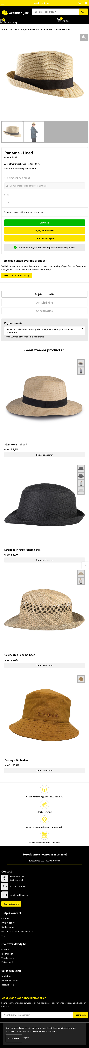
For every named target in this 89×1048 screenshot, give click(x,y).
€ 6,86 (11, 659)
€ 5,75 (11, 449)
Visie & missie (7, 957)
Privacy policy (7, 922)
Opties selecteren (44, 454)
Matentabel (7, 962)
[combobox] (55, 12)
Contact (5, 918)
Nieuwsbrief (7, 953)
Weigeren (26, 1038)
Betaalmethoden (9, 980)
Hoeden (49, 29)
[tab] (44, 294)
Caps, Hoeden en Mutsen (31, 29)
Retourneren (7, 984)
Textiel (13, 29)
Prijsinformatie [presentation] (44, 294)
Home (4, 29)
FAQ (3, 935)
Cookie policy (7, 927)
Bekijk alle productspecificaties (20, 168)
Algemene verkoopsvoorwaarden (17, 931)
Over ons (5, 949)
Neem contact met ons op (16, 275)
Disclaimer (6, 976)
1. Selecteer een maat (17, 178)
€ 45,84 (11, 765)
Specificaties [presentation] (44, 311)
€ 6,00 (11, 554)
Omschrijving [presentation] (44, 302)
